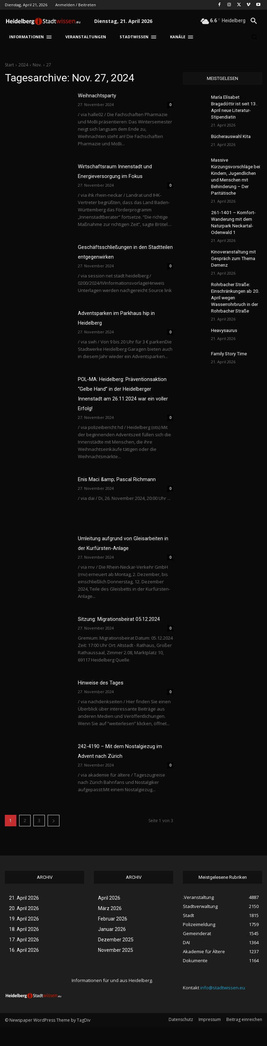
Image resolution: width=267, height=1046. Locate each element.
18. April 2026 (24, 948)
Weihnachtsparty (100, 95)
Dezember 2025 (116, 959)
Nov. (37, 65)
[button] (253, 21)
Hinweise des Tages (104, 701)
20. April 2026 (24, 928)
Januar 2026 (112, 948)
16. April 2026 (24, 969)
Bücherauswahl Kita (230, 126)
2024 (23, 65)
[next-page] (53, 840)
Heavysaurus (223, 307)
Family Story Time (228, 330)
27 (48, 65)
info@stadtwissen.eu (222, 1007)
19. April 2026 (24, 938)
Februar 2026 (112, 938)
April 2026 (109, 917)
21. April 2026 (24, 917)
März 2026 (110, 928)
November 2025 (115, 969)
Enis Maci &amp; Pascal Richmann (122, 479)
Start (9, 65)
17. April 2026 (24, 959)
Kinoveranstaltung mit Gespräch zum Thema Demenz (232, 240)
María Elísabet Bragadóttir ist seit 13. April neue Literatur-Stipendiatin (236, 102)
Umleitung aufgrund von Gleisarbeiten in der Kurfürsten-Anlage (119, 548)
